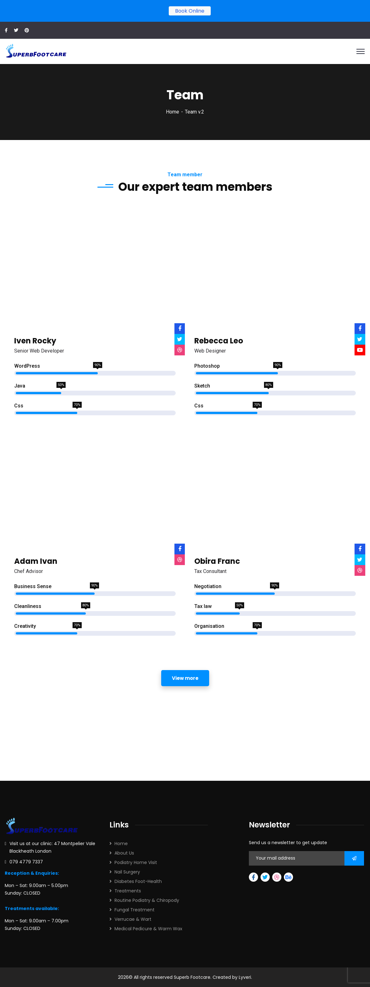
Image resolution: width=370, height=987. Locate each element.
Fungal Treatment (135, 910)
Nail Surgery (127, 872)
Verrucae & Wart (133, 919)
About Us (124, 853)
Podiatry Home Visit (136, 862)
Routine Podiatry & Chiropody (147, 900)
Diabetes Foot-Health (138, 881)
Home (172, 112)
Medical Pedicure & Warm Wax (148, 929)
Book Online (189, 11)
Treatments (128, 891)
